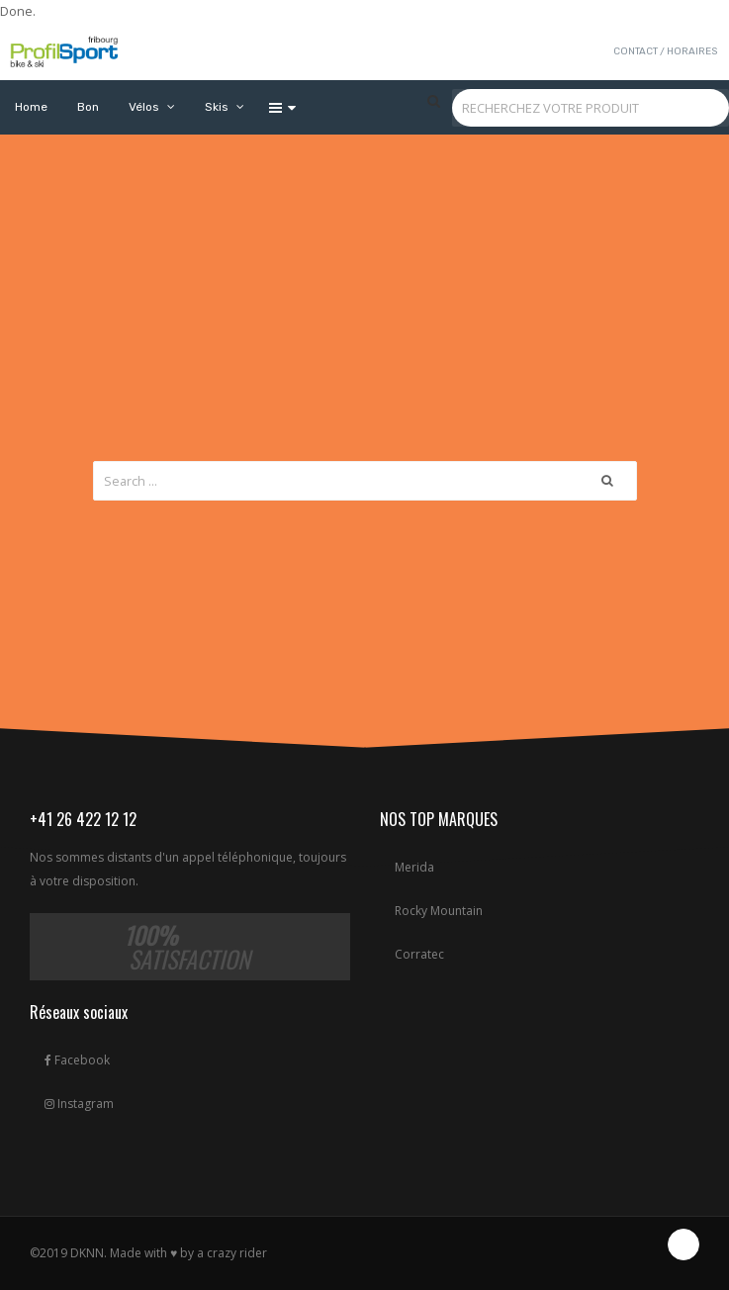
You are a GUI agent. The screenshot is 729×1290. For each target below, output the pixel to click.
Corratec (419, 954)
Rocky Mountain (439, 910)
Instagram (79, 1103)
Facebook (77, 1060)
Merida (414, 867)
